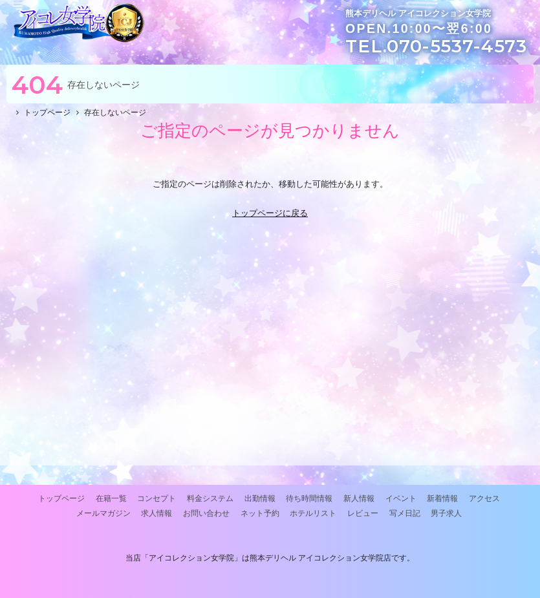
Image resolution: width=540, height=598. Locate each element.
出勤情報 (259, 498)
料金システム (210, 498)
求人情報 (156, 513)
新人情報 (358, 498)
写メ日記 (404, 513)
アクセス (484, 498)
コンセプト (156, 498)
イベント (400, 498)
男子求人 (446, 513)
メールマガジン (103, 513)
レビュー (362, 513)
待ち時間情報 (309, 498)
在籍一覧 (111, 498)
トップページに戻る (270, 213)
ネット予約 (260, 513)
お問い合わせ (206, 513)
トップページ (61, 498)
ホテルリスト (313, 513)
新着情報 (442, 498)
